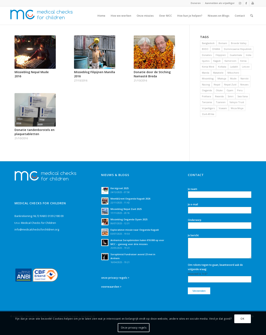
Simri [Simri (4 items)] (230, 96)
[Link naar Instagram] (240, 3)
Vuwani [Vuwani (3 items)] (223, 108)
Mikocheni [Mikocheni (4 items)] (233, 72)
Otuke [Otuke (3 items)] (219, 90)
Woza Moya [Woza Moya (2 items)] (237, 108)
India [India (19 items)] (248, 55)
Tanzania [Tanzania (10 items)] (207, 102)
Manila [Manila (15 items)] (205, 72)
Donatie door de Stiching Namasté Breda (152, 74)
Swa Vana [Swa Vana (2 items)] (242, 96)
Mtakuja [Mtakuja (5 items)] (221, 78)
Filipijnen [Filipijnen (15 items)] (221, 55)
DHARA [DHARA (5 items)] (216, 48)
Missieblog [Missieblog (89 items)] (208, 78)
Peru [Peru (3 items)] (240, 90)
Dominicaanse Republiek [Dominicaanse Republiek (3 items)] (237, 48)
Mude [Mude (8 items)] (233, 78)
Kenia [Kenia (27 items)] (243, 60)
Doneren (196, 3)
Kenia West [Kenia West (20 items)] (208, 66)
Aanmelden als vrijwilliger (220, 3)
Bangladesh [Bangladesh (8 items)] (208, 43)
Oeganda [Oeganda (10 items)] (207, 90)
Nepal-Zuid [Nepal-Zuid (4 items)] (230, 84)
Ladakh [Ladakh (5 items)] (234, 66)
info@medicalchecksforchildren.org (37, 229)
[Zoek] (252, 15)
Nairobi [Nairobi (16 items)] (244, 78)
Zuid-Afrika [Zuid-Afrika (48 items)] (208, 114)
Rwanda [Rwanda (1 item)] (219, 96)
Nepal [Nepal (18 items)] (217, 84)
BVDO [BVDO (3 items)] (205, 48)
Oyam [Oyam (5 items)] (230, 90)
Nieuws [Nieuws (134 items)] (244, 84)
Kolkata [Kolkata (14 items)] (222, 66)
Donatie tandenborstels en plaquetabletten (35, 132)
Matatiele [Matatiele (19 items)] (218, 72)
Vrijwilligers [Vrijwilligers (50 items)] (208, 108)
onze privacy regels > (115, 278)
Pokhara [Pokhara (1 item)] (206, 96)
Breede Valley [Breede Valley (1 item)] (239, 43)
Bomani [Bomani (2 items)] (223, 43)
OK (242, 318)
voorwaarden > (111, 286)
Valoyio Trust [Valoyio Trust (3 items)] (237, 102)
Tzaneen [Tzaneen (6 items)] (221, 102)
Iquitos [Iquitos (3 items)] (205, 60)
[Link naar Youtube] (252, 3)
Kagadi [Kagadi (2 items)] (217, 60)
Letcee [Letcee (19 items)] (246, 66)
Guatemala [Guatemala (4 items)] (236, 55)
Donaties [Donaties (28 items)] (207, 55)
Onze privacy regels (133, 327)
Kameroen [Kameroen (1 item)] (230, 60)
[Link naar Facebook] (246, 3)
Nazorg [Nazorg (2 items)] (206, 84)
